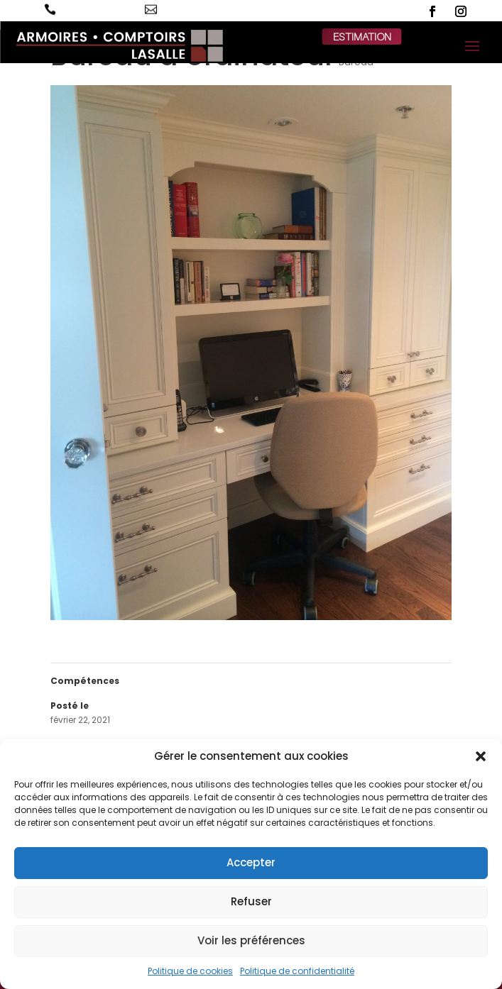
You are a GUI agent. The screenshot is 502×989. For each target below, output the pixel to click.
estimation (362, 36)
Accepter (251, 862)
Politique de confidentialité (297, 971)
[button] (481, 756)
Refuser (251, 901)
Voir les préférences (251, 940)
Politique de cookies (190, 971)
